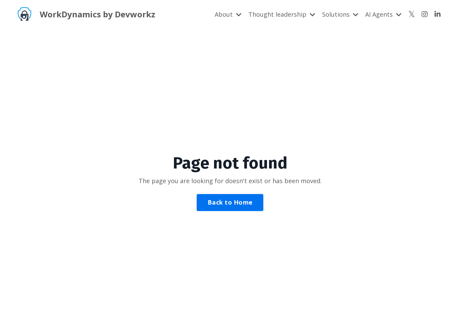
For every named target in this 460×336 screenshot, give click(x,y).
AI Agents (383, 14)
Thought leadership (281, 14)
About (228, 14)
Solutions (340, 14)
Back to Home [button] (230, 202)
